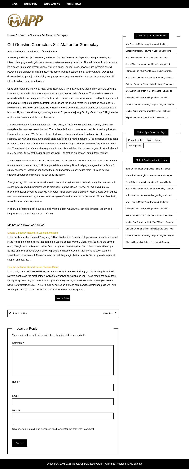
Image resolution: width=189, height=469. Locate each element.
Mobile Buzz (62, 298)
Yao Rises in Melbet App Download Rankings (147, 44)
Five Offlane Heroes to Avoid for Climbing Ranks (148, 64)
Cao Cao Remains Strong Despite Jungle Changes (150, 104)
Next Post (108, 313)
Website (16, 410)
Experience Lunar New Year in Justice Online (147, 117)
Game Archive (52, 4)
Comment (18, 343)
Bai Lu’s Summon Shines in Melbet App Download (149, 84)
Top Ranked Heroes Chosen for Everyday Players (149, 77)
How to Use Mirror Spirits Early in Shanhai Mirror (32, 267)
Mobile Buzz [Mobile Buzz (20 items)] (153, 140)
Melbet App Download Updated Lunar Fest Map (148, 111)
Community (30, 4)
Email (16, 396)
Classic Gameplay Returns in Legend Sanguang (32, 233)
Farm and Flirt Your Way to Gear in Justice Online (149, 71)
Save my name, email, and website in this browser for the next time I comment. (53, 429)
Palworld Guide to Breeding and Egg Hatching (147, 97)
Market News (74, 4)
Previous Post (20, 313)
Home (13, 4)
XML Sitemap (135, 463)
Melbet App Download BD (27, 51)
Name (16, 381)
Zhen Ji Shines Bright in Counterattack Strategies (149, 91)
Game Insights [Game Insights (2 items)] (135, 140)
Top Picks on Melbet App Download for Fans (146, 57)
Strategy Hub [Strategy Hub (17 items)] (135, 145)
